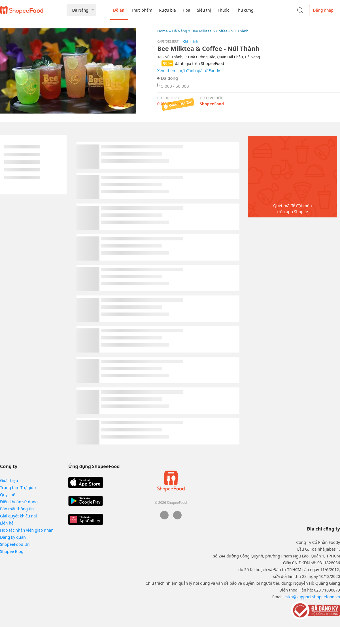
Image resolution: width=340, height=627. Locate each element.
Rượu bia (167, 10)
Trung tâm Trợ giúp (18, 487)
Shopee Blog (12, 551)
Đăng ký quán (13, 537)
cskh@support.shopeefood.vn (312, 596)
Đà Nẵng (179, 30)
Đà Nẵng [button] (80, 10)
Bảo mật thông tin (17, 508)
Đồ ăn (118, 10)
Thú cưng (244, 10)
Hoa (186, 10)
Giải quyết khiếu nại (18, 516)
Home (162, 30)
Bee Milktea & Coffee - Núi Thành (220, 30)
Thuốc (223, 10)
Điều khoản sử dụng (19, 501)
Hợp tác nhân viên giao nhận (27, 530)
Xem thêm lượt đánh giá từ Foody (188, 70)
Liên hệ (7, 523)
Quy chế (7, 494)
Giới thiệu (9, 480)
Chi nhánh (190, 41)
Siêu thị (204, 10)
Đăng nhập (323, 10)
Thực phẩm (141, 10)
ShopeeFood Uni (15, 544)
